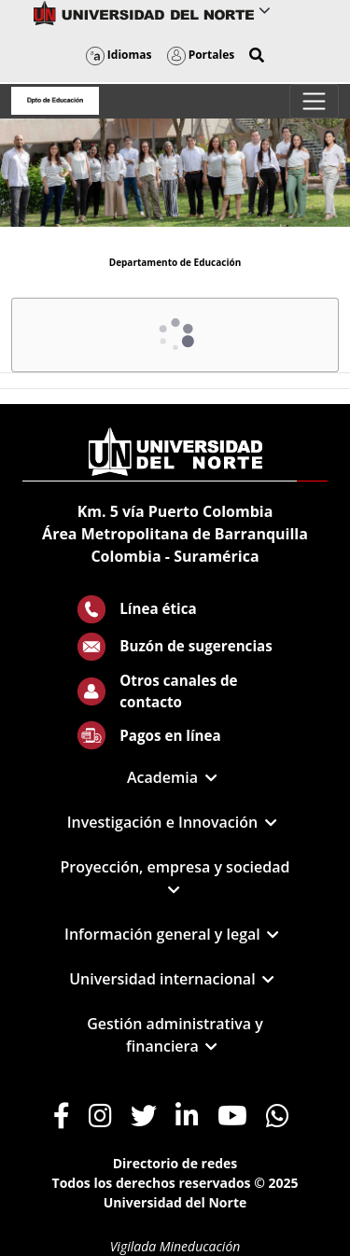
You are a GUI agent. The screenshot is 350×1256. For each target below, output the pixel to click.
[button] (256, 55)
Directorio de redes (175, 1163)
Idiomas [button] (119, 55)
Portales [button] (201, 55)
